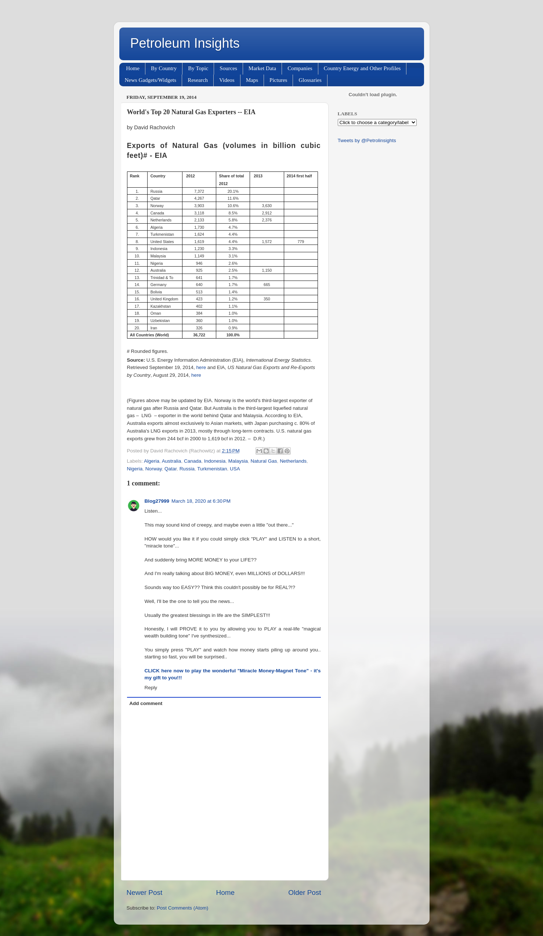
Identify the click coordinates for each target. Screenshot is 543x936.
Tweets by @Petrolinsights (367, 140)
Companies (299, 68)
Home (133, 68)
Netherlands (293, 461)
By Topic (198, 68)
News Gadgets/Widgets (151, 80)
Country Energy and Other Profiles (362, 68)
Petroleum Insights (185, 43)
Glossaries (310, 80)
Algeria (151, 461)
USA (235, 468)
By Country (164, 68)
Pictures (278, 80)
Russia (187, 468)
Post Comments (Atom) (182, 908)
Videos (227, 80)
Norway (153, 468)
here (201, 367)
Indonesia (215, 461)
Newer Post (145, 892)
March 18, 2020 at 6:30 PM (201, 501)
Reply (151, 687)
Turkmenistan (212, 468)
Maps (252, 80)
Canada (192, 461)
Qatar (170, 468)
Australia (171, 461)
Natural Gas (264, 461)
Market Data (262, 68)
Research (198, 80)
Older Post (304, 892)
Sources (228, 68)
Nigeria (135, 468)
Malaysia (238, 461)
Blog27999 (157, 501)
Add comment (145, 703)
